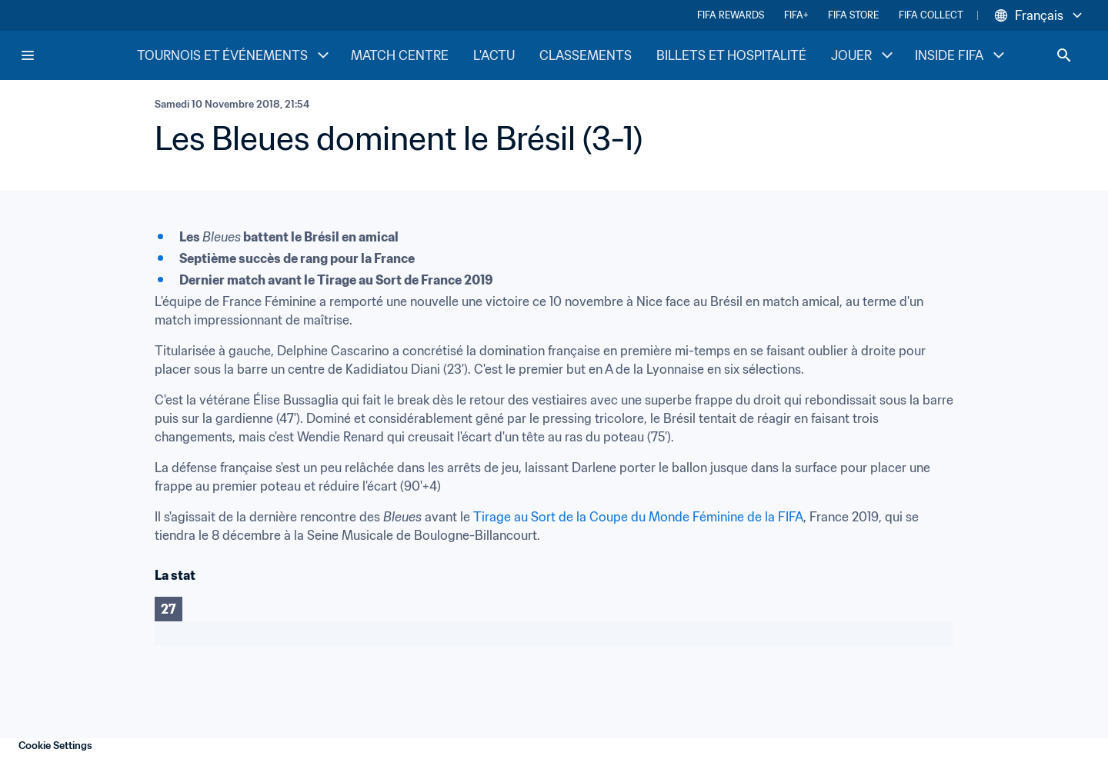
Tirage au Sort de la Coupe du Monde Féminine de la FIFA (638, 516)
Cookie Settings (55, 745)
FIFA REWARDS (730, 15)
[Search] (1064, 55)
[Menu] (27, 55)
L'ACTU (494, 55)
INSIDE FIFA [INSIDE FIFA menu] (961, 55)
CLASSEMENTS (585, 55)
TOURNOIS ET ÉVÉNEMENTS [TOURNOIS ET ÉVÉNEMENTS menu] (234, 55)
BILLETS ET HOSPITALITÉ (731, 55)
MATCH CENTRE (400, 55)
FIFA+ (796, 15)
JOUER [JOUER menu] (863, 55)
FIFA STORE (853, 15)
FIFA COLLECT (931, 15)
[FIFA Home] (77, 55)
